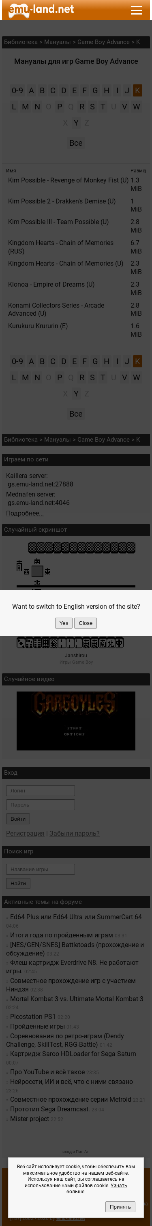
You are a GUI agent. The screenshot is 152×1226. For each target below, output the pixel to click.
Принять (120, 1207)
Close (85, 623)
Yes (64, 623)
